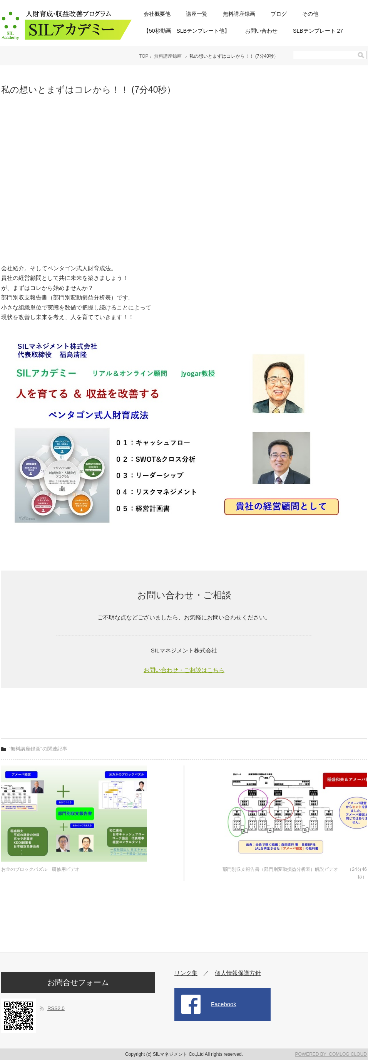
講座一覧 (196, 14)
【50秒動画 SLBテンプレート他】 (187, 31)
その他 (310, 14)
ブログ (279, 14)
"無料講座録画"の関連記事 (38, 749)
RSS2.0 (56, 1008)
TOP (143, 56)
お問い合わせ (261, 31)
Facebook (223, 1004)
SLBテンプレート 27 (318, 31)
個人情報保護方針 (238, 973)
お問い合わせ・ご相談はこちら (184, 670)
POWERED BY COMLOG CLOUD (331, 1054)
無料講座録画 (239, 14)
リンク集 (185, 973)
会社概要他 (157, 14)
